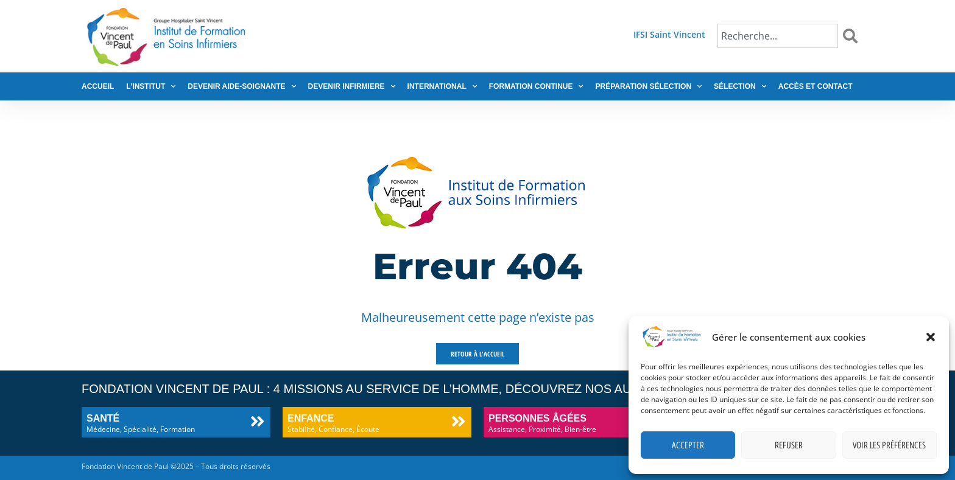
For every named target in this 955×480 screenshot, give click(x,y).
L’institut (150, 86)
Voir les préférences (889, 445)
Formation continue (536, 86)
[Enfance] (458, 421)
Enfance (310, 418)
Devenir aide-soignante (241, 86)
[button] (931, 337)
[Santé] (257, 421)
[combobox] (777, 36)
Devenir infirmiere (351, 86)
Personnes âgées (537, 418)
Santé (102, 418)
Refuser (789, 445)
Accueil (98, 86)
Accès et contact (815, 86)
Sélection (740, 86)
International (442, 86)
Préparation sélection (648, 86)
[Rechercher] (852, 36)
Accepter (688, 445)
